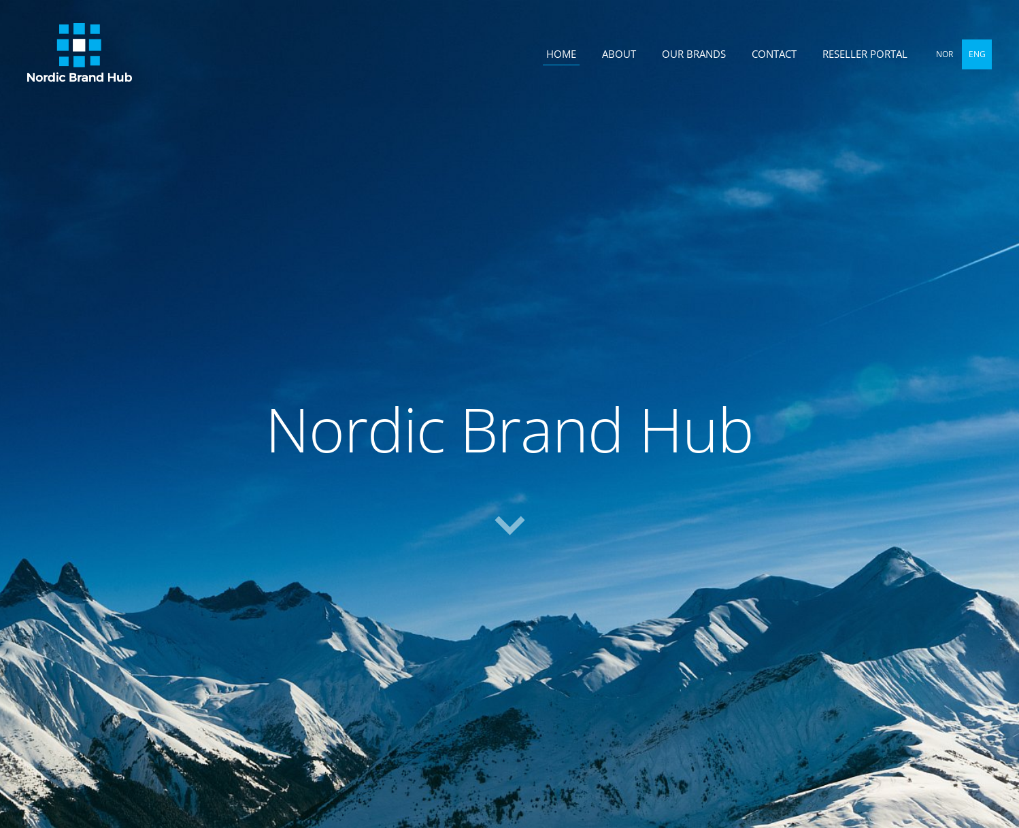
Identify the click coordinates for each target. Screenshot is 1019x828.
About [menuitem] (619, 54)
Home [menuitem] (561, 54)
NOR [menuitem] (944, 54)
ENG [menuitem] (977, 54)
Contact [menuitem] (774, 54)
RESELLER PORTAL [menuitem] (864, 54)
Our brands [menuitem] (694, 54)
